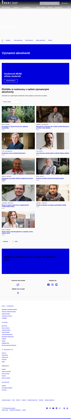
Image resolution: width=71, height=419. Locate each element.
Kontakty (4, 369)
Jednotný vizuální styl (49, 400)
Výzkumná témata (6, 332)
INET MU (18, 400)
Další (17, 241)
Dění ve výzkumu (5, 327)
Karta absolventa (18, 40)
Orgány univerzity (6, 373)
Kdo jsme (4, 353)
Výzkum (4, 322)
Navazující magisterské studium (9, 311)
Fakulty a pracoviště (6, 371)
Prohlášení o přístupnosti (15, 409)
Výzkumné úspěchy (6, 330)
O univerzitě (7, 349)
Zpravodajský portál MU (7, 387)
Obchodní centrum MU (33, 400)
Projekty (3, 341)
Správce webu (5, 409)
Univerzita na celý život (7, 315)
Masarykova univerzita (10, 408)
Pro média (4, 389)
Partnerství (4, 359)
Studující (50, 7)
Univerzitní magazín (6, 400)
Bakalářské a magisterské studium (9, 309)
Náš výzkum (4, 325)
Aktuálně (8, 40)
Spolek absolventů (40, 40)
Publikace (4, 338)
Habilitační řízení (5, 343)
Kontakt (50, 40)
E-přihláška (4, 318)
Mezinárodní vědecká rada (8, 336)
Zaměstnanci (58, 7)
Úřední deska (5, 355)
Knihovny (4, 375)
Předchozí (5, 241)
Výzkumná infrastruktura (7, 334)
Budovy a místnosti (6, 377)
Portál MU (24, 400)
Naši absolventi (29, 40)
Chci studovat (8, 306)
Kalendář (4, 385)
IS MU (13, 400)
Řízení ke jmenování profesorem (9, 345)
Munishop (41, 400)
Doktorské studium (6, 313)
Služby (3, 361)
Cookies (24, 409)
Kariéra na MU (5, 357)
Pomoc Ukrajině (41, 7)
